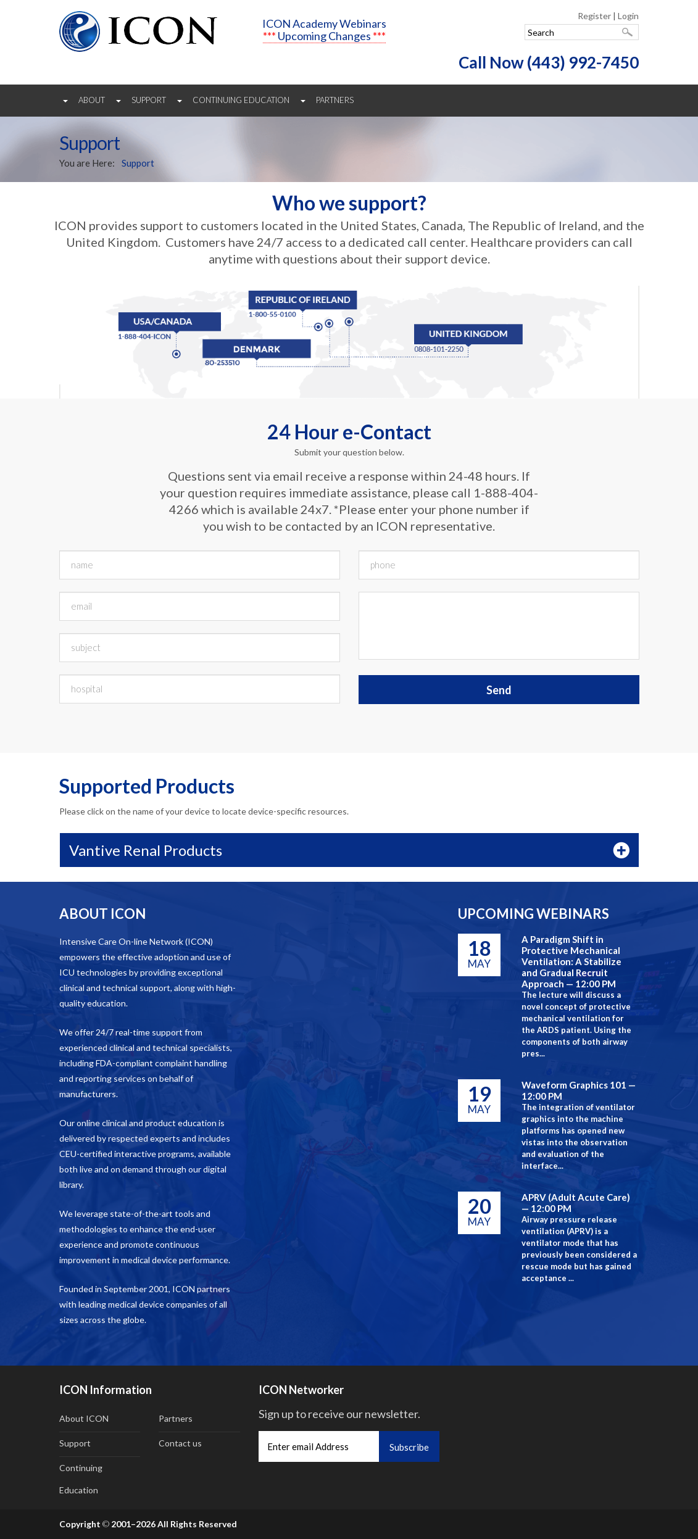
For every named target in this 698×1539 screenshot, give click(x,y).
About (91, 100)
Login (628, 15)
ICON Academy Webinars (324, 23)
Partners (335, 100)
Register (594, 15)
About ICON (84, 1418)
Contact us (180, 1443)
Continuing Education (241, 100)
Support (148, 100)
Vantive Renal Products (145, 850)
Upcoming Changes (324, 36)
